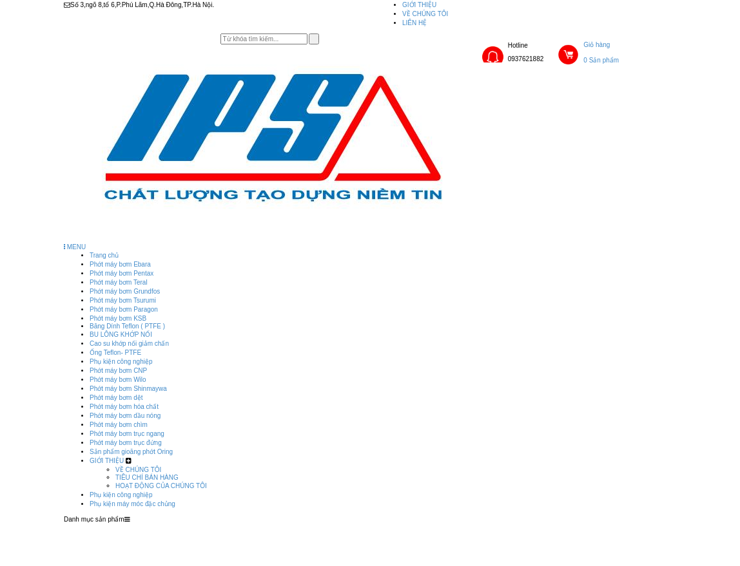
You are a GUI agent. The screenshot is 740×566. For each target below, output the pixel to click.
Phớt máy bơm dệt (116, 397)
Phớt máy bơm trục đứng (126, 442)
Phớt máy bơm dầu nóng (125, 415)
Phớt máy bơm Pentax (121, 273)
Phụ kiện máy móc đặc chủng (132, 503)
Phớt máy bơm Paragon (124, 309)
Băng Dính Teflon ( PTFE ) (127, 326)
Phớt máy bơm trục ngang (127, 433)
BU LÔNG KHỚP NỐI (121, 334)
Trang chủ (104, 255)
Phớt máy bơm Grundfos (125, 291)
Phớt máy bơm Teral (119, 282)
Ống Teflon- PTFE (115, 352)
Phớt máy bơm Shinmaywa (128, 388)
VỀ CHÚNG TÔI (425, 13)
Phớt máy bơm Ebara (120, 264)
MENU (75, 246)
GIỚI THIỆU (419, 4)
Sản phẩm (329, 527)
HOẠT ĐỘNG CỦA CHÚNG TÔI (161, 485)
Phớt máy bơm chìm (119, 424)
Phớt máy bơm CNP (118, 370)
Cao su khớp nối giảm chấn (129, 343)
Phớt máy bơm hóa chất (124, 406)
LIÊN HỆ (414, 22)
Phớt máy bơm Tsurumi (123, 300)
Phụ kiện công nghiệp (121, 361)
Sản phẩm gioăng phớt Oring (131, 451)
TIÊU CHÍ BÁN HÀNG (147, 477)
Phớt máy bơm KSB (118, 318)
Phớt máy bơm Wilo (118, 379)
